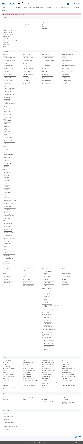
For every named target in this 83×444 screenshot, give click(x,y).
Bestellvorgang (25, 26)
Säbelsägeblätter (47, 297)
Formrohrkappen (45, 66)
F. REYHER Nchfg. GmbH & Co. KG (48, 364)
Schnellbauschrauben (8, 66)
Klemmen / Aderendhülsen (29, 62)
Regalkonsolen (64, 280)
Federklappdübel (7, 188)
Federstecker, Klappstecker (9, 250)
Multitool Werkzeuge (47, 300)
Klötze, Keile (44, 79)
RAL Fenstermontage (6, 36)
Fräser (45, 285)
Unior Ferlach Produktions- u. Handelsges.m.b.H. (31, 380)
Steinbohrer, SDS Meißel (48, 271)
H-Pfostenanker (65, 66)
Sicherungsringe (7, 241)
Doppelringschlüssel (47, 323)
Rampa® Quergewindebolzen (9, 257)
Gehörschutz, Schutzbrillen (67, 274)
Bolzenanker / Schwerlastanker (9, 172)
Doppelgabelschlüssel (47, 321)
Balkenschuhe (64, 57)
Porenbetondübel (7, 183)
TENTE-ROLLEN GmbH (66, 378)
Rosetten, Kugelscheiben (8, 161)
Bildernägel (6, 212)
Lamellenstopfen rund (48, 59)
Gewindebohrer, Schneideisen (49, 283)
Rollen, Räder (44, 82)
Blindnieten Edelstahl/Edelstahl (9, 224)
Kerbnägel (6, 246)
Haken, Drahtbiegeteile (8, 80)
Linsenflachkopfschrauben (8, 89)
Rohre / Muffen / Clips (28, 60)
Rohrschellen (25, 85)
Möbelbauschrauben (8, 74)
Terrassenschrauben (7, 62)
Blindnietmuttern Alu (8, 230)
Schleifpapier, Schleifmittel (48, 309)
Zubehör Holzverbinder (66, 74)
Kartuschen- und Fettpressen (47, 337)
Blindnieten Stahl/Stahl (8, 223)
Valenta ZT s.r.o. (45, 380)
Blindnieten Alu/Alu (7, 227)
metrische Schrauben (6, 82)
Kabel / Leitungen (26, 69)
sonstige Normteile (6, 263)
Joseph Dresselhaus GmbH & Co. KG (68, 368)
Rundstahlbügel (7, 106)
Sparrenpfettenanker (66, 59)
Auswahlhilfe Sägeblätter (7, 32)
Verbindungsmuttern (8, 125)
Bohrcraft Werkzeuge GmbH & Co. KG (29, 362)
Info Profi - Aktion (6, 42)
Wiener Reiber (6, 79)
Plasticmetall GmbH (26, 372)
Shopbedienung (6, 38)
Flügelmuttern (6, 128)
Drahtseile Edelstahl (6, 268)
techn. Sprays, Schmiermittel (28, 268)
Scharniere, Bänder (65, 68)
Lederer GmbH (5, 370)
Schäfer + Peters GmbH (46, 374)
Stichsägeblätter (46, 296)
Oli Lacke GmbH (5, 372)
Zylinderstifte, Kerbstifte (8, 244)
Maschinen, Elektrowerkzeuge (47, 338)
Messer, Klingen (46, 294)
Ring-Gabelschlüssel (47, 320)
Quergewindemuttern (8, 137)
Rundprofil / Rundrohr (67, 80)
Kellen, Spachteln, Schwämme (47, 314)
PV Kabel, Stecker (27, 80)
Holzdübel (6, 194)
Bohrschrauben (7, 109)
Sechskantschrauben (8, 83)
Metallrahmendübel (7, 192)
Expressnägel (6, 177)
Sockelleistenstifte (7, 211)
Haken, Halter (64, 282)
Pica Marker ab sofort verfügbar (28, 401)
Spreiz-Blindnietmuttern (8, 234)
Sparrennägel (6, 198)
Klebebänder (64, 268)
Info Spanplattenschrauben (8, 34)
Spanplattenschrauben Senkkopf (10, 57)
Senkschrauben (7, 86)
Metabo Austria (65, 370)
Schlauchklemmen (26, 83)
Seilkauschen (5, 274)
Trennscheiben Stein (47, 293)
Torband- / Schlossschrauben (9, 88)
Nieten (4, 220)
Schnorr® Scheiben (7, 152)
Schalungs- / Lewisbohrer (48, 274)
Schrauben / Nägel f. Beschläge (67, 71)
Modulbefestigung (27, 79)
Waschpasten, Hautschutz (66, 276)
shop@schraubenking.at (69, 0)
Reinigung (64, 279)
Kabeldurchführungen (27, 82)
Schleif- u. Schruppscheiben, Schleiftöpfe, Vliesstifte (51, 306)
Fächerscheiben (7, 151)
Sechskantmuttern (7, 120)
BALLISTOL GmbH (6, 362)
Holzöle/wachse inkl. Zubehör (28, 285)
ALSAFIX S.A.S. (64, 360)
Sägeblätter (46, 302)
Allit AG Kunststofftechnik (46, 368)
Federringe (6, 149)
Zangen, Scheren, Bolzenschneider (48, 329)
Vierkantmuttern (7, 132)
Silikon (24, 271)
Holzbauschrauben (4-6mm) (9, 59)
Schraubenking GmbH (46, 376)
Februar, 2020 (5, 399)
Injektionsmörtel (25, 276)
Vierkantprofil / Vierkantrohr (68, 82)
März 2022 (24, 396)
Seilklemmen (5, 273)
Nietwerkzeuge (45, 315)
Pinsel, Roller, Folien (46, 312)
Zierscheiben (6, 164)
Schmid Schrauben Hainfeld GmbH (9, 376)
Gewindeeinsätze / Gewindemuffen (9, 253)
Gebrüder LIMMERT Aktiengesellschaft (9, 368)
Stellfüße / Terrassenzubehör (47, 83)
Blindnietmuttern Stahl (8, 229)
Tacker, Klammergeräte (46, 317)
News (79, 0)
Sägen (45, 341)
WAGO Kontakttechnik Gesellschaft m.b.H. (30, 385)
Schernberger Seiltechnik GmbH (68, 374)
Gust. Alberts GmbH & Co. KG (28, 368)
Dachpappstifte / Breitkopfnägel (9, 207)
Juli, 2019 (24, 399)
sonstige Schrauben (6, 108)
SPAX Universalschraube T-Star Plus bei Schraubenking (69, 403)
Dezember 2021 (45, 396)
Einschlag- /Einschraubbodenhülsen (68, 65)
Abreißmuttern (6, 145)
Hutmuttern (6, 123)
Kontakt (75, 0)
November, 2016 (65, 399)
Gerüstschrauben (7, 115)
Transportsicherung (65, 283)
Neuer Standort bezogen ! (7, 397)
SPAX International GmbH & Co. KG (29, 378)
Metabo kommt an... (66, 397)
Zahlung (24, 22)
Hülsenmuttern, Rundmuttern (9, 138)
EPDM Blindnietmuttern (8, 235)
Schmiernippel (6, 264)
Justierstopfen (46, 63)
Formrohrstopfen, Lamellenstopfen (48, 56)
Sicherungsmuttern (7, 122)
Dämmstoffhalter (7, 184)
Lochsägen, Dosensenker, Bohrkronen (50, 287)
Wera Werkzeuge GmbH (27, 382)
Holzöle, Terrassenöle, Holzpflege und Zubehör (51, 401)
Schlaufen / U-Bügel (7, 218)
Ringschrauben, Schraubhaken (9, 95)
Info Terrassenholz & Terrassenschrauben (10, 40)
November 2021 (65, 396)
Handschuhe (64, 271)
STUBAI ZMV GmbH (45, 378)
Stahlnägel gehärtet (7, 206)
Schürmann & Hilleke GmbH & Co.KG (68, 376)
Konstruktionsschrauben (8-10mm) (10, 60)
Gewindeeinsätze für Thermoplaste (10, 260)
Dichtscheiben (6, 158)
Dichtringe (6, 168)
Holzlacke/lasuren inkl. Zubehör (28, 283)
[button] (72, 4)
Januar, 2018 (44, 399)
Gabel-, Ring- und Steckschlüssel (48, 318)
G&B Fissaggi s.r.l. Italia (46, 366)
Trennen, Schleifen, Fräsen (48, 343)
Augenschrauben (7, 97)
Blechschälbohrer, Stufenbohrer (49, 280)
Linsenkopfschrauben (8, 91)
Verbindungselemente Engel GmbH (68, 380)
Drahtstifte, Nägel (7, 197)
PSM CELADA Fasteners (7, 360)
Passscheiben (6, 166)
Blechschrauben (7, 111)
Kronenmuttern (7, 135)
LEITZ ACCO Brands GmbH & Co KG (48, 370)
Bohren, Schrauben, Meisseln (49, 340)
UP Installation (25, 63)
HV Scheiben (6, 155)
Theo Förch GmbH (6, 380)
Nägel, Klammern (6, 195)
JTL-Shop (76, 442)
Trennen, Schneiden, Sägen (47, 290)
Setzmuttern (6, 143)
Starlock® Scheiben (7, 163)
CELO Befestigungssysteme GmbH (48, 362)
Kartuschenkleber (26, 274)
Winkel (63, 56)
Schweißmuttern (7, 134)
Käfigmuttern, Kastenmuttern (9, 141)
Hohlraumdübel (7, 191)
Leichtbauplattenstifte (8, 209)
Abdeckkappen (45, 72)
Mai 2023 (4, 396)
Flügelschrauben (7, 98)
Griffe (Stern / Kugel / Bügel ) (47, 75)
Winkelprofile (65, 77)
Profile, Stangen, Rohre (66, 75)
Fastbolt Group (5, 385)
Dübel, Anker (5, 169)
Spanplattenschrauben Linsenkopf (10, 63)
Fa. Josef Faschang (65, 364)
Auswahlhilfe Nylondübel (7, 30)
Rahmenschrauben (7, 114)
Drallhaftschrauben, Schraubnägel (10, 200)
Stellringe (6, 252)
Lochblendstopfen (47, 65)
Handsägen (46, 299)
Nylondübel (6, 171)
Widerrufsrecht (45, 28)
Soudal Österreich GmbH (7, 378)
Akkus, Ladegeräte (47, 348)
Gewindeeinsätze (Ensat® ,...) (9, 258)
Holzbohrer (46, 273)
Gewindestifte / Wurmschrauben (10, 94)
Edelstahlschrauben (6, 44)
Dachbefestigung (27, 77)
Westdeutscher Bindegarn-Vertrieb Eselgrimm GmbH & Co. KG (50, 383)
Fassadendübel (7, 180)
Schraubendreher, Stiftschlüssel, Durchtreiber (50, 331)
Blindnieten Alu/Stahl (8, 221)
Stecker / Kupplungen (28, 72)
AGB (43, 22)
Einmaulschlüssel (47, 325)
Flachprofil (65, 79)
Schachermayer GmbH (27, 374)
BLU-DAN (44, 387)
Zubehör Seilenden (6, 282)
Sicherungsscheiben (7, 243)
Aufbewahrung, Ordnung (66, 277)
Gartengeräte (46, 349)
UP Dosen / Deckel (27, 65)
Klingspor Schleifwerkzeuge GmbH (29, 370)
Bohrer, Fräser (44, 268)
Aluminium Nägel (7, 214)
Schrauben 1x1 (5, 46)
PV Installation (25, 75)
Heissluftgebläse (47, 346)
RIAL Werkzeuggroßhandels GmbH (9, 374)
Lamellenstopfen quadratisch (49, 60)
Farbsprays (25, 282)
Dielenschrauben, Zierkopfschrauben (10, 65)
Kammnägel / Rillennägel (8, 203)
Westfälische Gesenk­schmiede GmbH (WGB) (70, 385)
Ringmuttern (6, 126)
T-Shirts (63, 285)
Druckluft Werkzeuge (46, 351)
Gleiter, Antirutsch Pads (46, 80)
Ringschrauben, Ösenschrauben (10, 75)
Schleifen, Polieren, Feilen (47, 303)
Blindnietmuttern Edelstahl (9, 232)
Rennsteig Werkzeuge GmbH (67, 372)
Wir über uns (25, 20)
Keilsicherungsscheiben (8, 154)
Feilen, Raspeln (46, 311)
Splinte (5, 249)
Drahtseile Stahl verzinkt (7, 270)
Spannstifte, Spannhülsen (8, 247)
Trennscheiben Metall (47, 291)
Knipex (24, 360)
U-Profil (64, 83)
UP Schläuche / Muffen (28, 66)
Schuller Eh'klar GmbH (27, 376)
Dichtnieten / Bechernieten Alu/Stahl (10, 237)
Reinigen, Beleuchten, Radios (49, 344)
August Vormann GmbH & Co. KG (48, 360)
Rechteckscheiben (7, 157)
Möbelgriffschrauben (8, 102)
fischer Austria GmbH (6, 366)
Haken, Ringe (5, 277)
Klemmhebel (44, 77)
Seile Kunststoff (5, 271)
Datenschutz (44, 20)
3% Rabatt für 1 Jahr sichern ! (8, 401)
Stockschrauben (7, 69)
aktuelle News (5, 413)
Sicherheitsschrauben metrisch (9, 103)
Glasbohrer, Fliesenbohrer (48, 277)
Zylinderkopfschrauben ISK (9, 105)
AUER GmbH (25, 366)
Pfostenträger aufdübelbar (67, 60)
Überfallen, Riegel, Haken (66, 69)
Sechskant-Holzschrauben (8, 68)
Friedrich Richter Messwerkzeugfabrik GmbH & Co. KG (12, 388)
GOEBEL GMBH (64, 366)
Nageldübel (6, 186)
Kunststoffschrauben (8, 117)
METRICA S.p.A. (25, 387)
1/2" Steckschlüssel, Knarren (49, 328)
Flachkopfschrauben (7, 92)
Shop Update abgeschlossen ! (48, 397)
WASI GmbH (5, 382)
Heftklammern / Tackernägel (9, 215)
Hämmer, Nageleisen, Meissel (47, 332)
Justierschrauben (7, 71)
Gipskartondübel (7, 181)
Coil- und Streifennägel (8, 217)
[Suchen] (47, 4)
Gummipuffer (44, 71)
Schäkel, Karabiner (6, 279)
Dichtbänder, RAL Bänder (27, 280)
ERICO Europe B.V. (26, 364)
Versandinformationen (27, 24)
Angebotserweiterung (66, 404)
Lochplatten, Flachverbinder (67, 63)
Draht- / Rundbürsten (47, 308)
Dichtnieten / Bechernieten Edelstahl (10, 238)
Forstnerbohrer (46, 279)
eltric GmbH (5, 364)
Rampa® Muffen (7, 255)
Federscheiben (6, 160)
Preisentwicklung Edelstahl (28, 397)
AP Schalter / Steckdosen (28, 57)
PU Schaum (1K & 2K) (26, 279)
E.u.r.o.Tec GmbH (65, 362)
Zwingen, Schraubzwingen (47, 335)
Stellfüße (44, 69)
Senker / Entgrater (47, 282)
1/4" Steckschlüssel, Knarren (49, 326)
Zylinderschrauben (7, 85)
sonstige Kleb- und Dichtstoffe (28, 277)
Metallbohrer (46, 270)
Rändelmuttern (7, 129)
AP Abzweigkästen (27, 59)
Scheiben (4, 146)
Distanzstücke (44, 68)
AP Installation (25, 56)
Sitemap (43, 24)
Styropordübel (6, 178)
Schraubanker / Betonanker (9, 174)
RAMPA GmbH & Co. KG (46, 372)
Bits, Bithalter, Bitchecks (46, 288)
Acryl (23, 273)
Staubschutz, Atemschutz (66, 273)
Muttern (4, 118)
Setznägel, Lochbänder (8, 201)
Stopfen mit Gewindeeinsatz (49, 62)
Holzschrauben (5, 56)
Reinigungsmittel (26, 270)
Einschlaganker (7, 175)
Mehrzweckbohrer (47, 276)
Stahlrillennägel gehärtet (8, 204)
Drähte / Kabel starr (27, 71)
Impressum (44, 26)
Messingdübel (6, 189)
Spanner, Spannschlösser (7, 276)
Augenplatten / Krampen (7, 280)
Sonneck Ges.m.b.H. (45, 385)
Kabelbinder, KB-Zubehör (46, 74)
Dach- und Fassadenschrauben (9, 112)
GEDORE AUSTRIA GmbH (66, 382)
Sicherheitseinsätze (7, 77)
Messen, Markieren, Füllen (47, 334)
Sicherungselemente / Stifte (8, 240)
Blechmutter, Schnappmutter (9, 140)
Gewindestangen (7, 100)
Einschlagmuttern (7, 131)
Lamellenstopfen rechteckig (48, 57)
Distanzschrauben (7, 72)
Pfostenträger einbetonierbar (67, 62)
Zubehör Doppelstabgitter (66, 72)
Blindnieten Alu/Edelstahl (8, 226)
